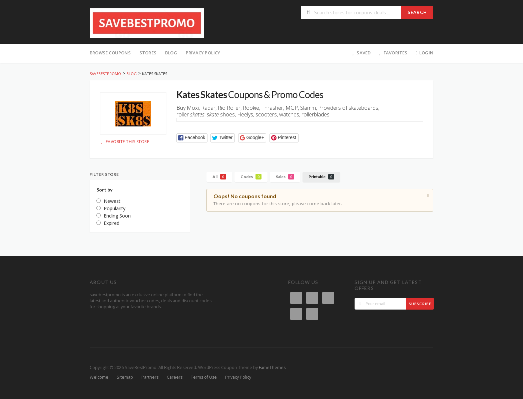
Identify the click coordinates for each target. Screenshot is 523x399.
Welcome (99, 377)
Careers (174, 377)
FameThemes (272, 367)
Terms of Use (204, 377)
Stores (147, 53)
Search (417, 12)
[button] (191, 137)
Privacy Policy (203, 53)
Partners (149, 377)
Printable (321, 176)
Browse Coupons (110, 53)
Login (423, 53)
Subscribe (420, 304)
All (219, 176)
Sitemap (125, 377)
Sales (285, 176)
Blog (171, 53)
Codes (251, 176)
